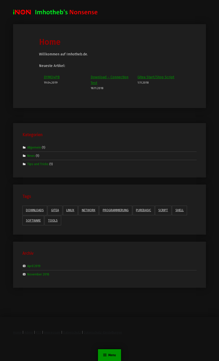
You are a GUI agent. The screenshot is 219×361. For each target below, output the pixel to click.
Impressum (52, 332)
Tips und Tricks (38, 164)
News (31, 156)
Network (88, 210)
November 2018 (38, 274)
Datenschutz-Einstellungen (103, 332)
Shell (179, 210)
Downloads (35, 210)
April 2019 (34, 266)
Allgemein (34, 147)
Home (17, 332)
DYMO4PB (52, 77)
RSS (38, 332)
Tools (53, 220)
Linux (70, 210)
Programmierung (116, 210)
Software (33, 220)
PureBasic (143, 210)
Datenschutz (72, 332)
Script (163, 210)
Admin (28, 332)
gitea (55, 210)
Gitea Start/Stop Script (155, 77)
